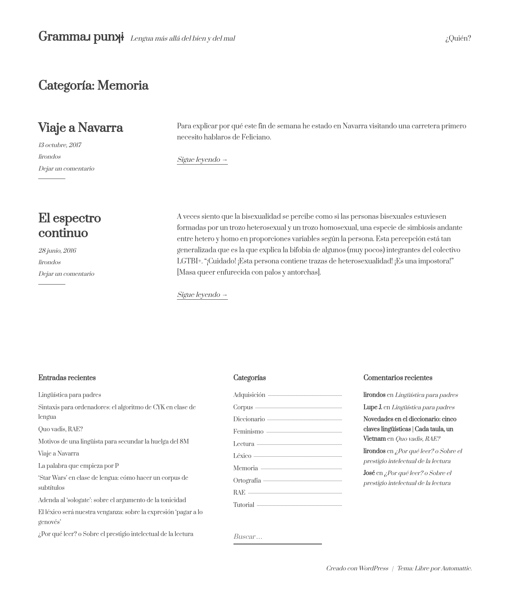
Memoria (245, 468)
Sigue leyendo (202, 160)
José (369, 473)
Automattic (456, 568)
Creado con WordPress (357, 568)
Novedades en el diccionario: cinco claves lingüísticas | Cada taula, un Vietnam (410, 429)
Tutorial (244, 505)
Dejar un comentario (66, 169)
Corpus (243, 407)
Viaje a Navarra (80, 128)
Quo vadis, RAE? (60, 429)
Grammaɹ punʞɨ (82, 37)
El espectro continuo (69, 226)
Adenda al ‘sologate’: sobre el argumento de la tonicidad (112, 500)
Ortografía (247, 481)
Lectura (244, 444)
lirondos (49, 157)
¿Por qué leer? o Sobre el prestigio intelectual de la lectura (116, 534)
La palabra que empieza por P (78, 466)
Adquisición (249, 395)
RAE (239, 493)
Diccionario (249, 419)
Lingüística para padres (69, 395)
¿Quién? (458, 38)
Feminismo (248, 432)
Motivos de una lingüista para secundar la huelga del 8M (113, 442)
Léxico (242, 456)
